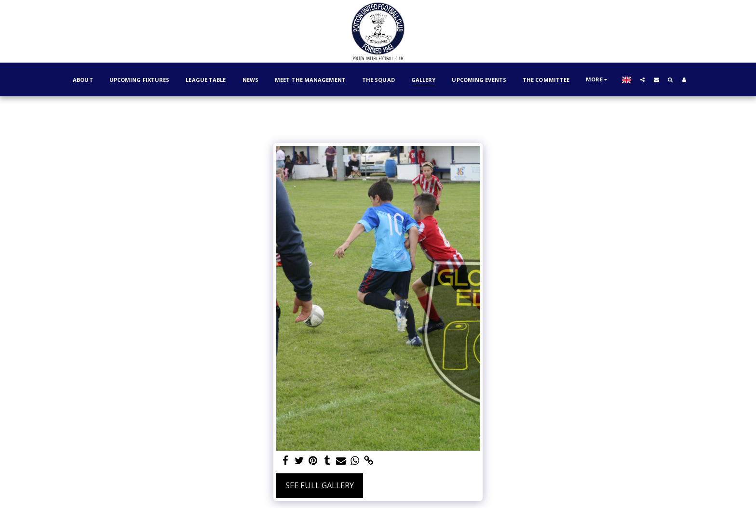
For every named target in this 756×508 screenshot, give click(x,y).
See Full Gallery (319, 485)
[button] (697, 79)
